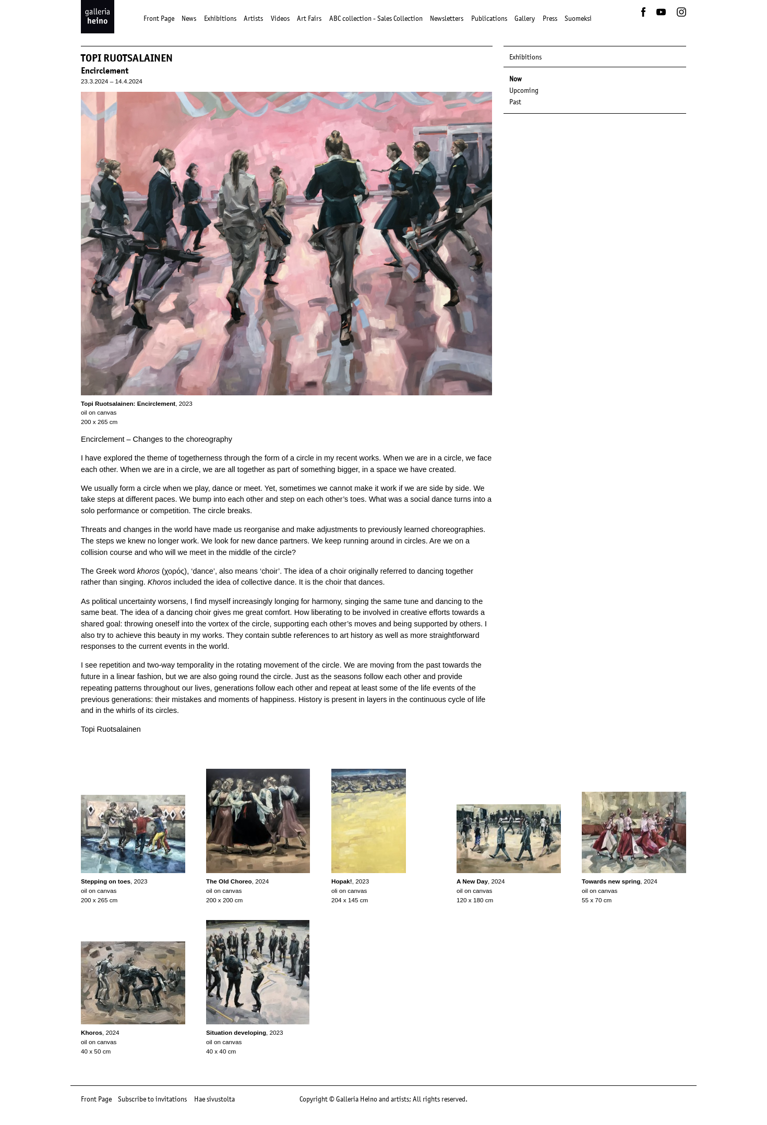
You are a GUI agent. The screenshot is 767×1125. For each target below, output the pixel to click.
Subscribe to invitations (152, 1099)
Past (515, 102)
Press (550, 18)
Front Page (158, 18)
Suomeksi (578, 18)
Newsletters (446, 18)
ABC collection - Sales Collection (376, 18)
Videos (280, 18)
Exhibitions (220, 18)
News (189, 18)
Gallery (524, 18)
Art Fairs (309, 18)
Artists (253, 18)
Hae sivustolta (214, 1099)
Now (515, 79)
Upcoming (523, 90)
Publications (489, 18)
